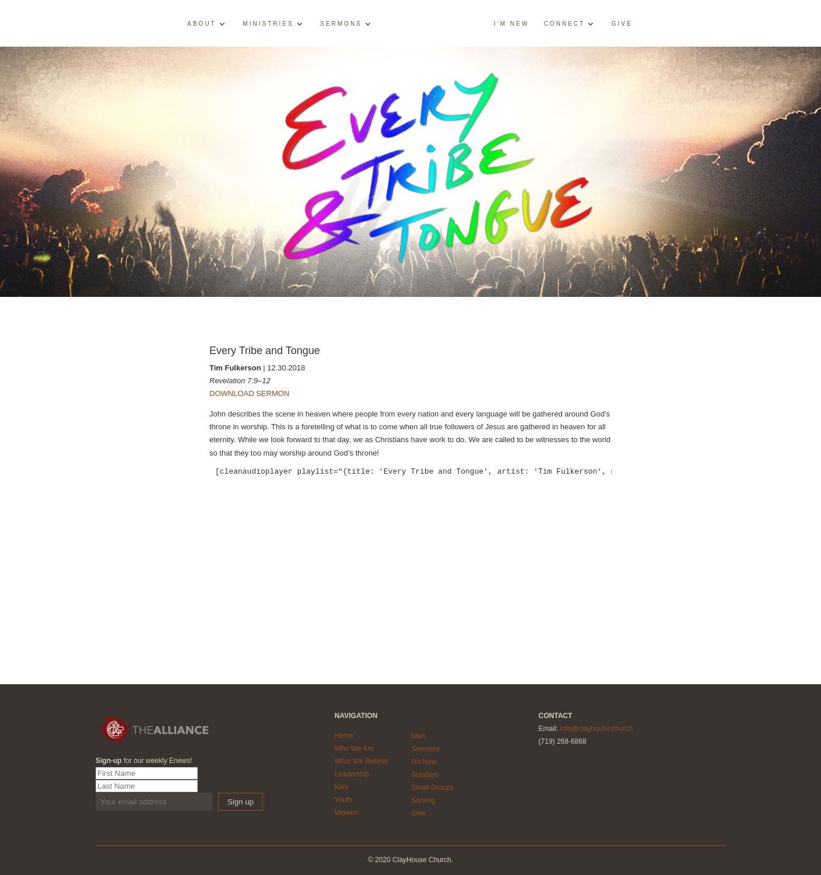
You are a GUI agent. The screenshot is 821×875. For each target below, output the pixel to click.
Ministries (268, 24)
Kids (341, 787)
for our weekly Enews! (144, 761)
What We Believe (361, 761)
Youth (343, 800)
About (201, 24)
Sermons (341, 24)
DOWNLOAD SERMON (249, 393)
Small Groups (433, 787)
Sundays (425, 775)
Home (344, 736)
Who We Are (354, 748)
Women (347, 812)
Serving (424, 800)
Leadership (352, 774)
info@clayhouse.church (596, 728)
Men (418, 736)
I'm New (424, 762)
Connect (564, 24)
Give (622, 24)
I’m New (511, 24)
